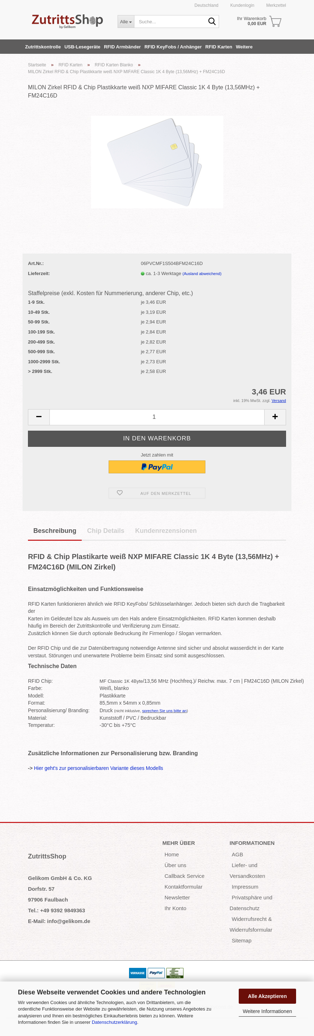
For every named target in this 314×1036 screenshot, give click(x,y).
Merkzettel (275, 5)
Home (172, 854)
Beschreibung (54, 530)
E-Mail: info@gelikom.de (59, 921)
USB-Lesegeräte (82, 46)
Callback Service (185, 876)
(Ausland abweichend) (202, 273)
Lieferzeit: (39, 273)
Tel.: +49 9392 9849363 (56, 910)
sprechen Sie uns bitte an (164, 711)
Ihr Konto (175, 908)
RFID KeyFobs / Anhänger (173, 46)
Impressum (245, 887)
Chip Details (105, 530)
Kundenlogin (241, 5)
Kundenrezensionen (166, 530)
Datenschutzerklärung (114, 1022)
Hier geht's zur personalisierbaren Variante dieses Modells (98, 768)
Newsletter (177, 897)
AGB (237, 854)
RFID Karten (218, 46)
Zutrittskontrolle (43, 46)
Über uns (175, 865)
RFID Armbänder (122, 46)
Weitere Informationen (267, 1011)
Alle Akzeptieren (267, 996)
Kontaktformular (184, 887)
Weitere (244, 46)
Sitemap (242, 940)
